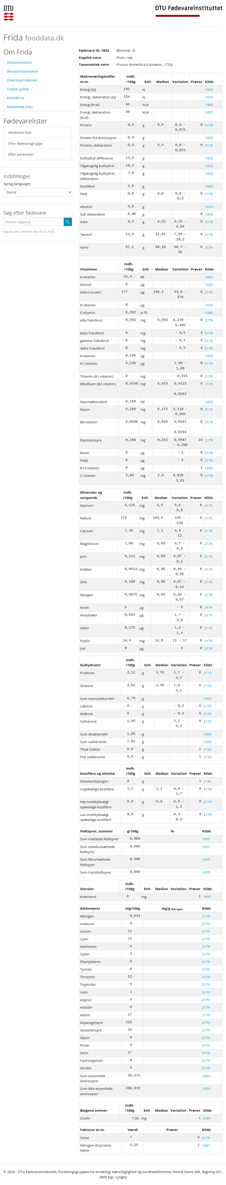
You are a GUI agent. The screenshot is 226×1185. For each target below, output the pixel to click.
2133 (207, 749)
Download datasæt (22, 80)
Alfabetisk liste (19, 132)
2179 (209, 125)
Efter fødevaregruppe (25, 143)
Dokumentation (19, 62)
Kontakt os (15, 97)
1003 (209, 89)
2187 (207, 1118)
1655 (209, 206)
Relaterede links (20, 106)
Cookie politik (18, 89)
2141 (208, 781)
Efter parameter (21, 154)
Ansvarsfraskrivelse (22, 71)
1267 (206, 1145)
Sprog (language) (16, 183)
